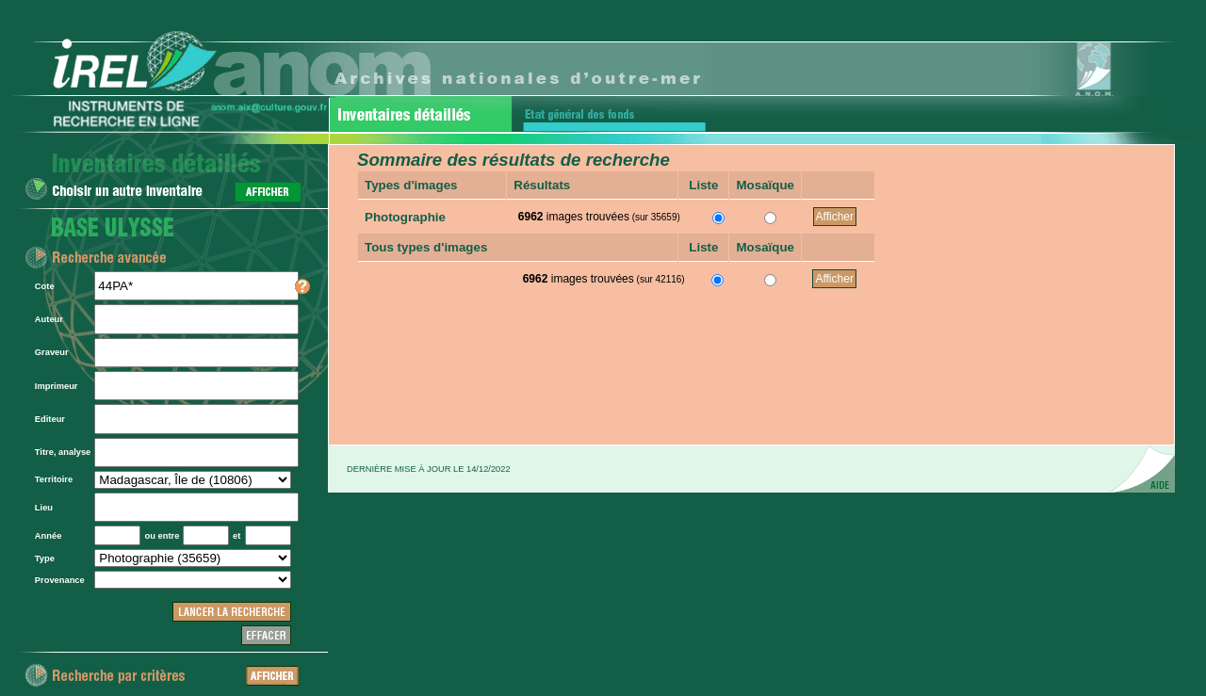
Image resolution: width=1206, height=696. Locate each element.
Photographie (405, 217)
